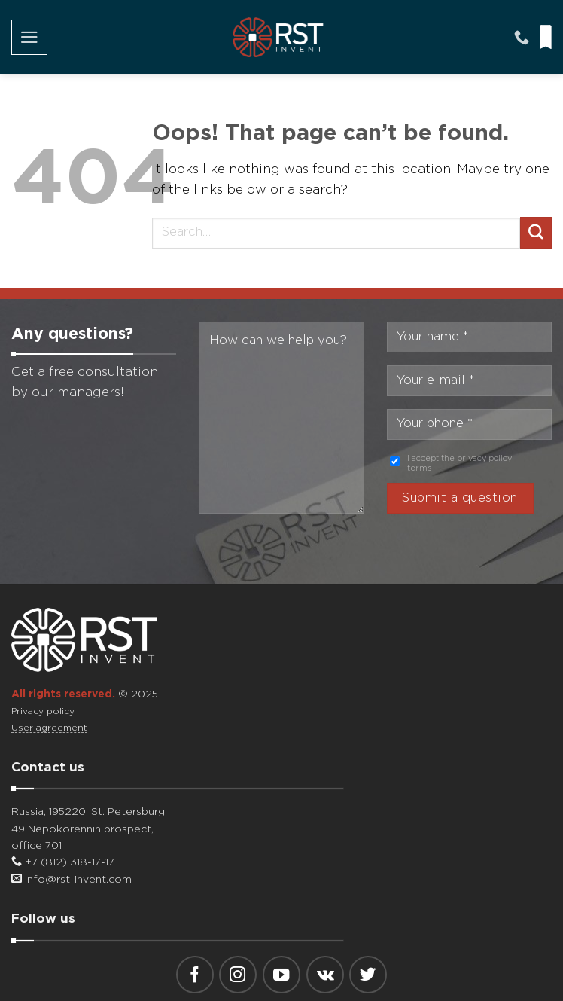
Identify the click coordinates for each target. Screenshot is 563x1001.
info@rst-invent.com (71, 879)
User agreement (49, 728)
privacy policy (484, 458)
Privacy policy (43, 711)
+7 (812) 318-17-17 (62, 862)
